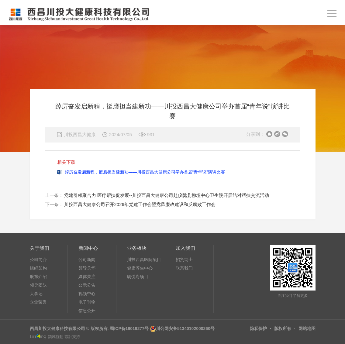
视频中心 (86, 293)
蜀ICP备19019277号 (129, 328)
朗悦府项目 (137, 276)
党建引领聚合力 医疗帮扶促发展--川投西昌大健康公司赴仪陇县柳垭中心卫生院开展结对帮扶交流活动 (166, 195)
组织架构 (38, 268)
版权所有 (282, 328)
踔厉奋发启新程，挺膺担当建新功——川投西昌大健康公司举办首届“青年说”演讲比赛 (145, 172)
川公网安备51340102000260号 (185, 328)
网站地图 (307, 328)
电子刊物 (86, 302)
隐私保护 (258, 328)
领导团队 (38, 285)
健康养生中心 (140, 268)
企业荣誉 (38, 302)
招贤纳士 (184, 259)
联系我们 (184, 268)
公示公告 (86, 285)
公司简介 (38, 259)
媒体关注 (86, 276)
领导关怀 (86, 268)
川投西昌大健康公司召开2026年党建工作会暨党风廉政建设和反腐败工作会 (140, 204)
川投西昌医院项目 (144, 259)
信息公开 (86, 310)
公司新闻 (86, 259)
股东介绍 (38, 276)
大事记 (36, 293)
